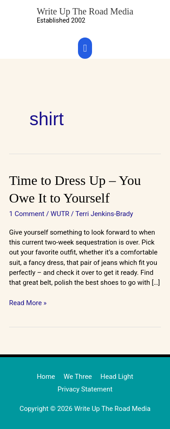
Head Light (117, 376)
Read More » (28, 302)
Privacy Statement (85, 389)
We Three (77, 376)
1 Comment (26, 214)
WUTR (60, 214)
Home (46, 376)
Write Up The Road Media (85, 11)
